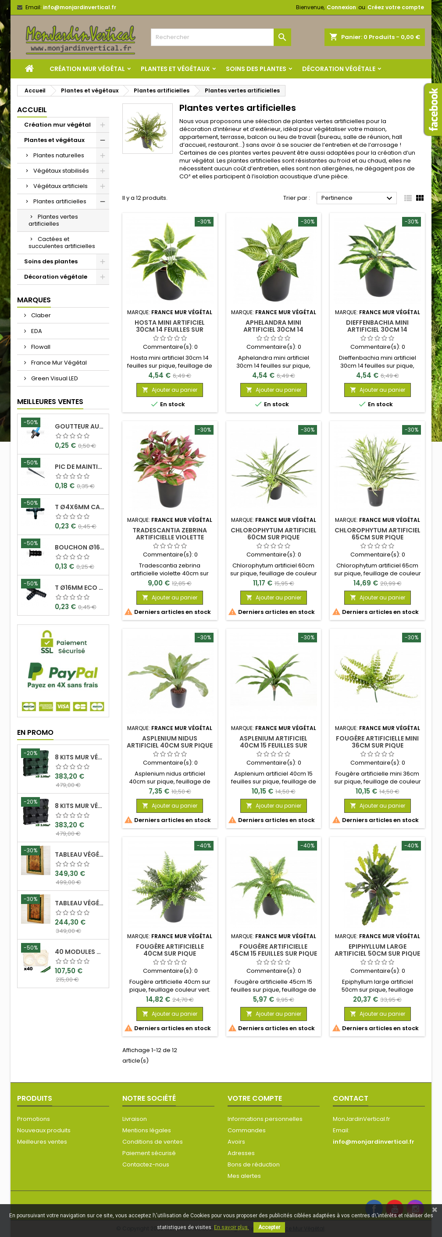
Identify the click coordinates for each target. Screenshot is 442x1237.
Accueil (32, 110)
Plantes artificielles (59, 201)
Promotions (33, 1119)
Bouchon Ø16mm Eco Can (80, 547)
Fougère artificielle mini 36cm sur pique (377, 742)
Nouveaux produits (44, 1130)
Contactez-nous (145, 1164)
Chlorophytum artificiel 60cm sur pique (274, 534)
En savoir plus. (231, 1227)
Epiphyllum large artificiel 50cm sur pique (377, 950)
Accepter (269, 1227)
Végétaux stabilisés (61, 171)
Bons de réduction (254, 1164)
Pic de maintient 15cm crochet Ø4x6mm (80, 466)
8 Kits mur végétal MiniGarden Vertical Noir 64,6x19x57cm (80, 805)
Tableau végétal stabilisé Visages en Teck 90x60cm (80, 854)
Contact (350, 1098)
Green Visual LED (54, 378)
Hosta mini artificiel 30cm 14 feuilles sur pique (170, 329)
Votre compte (255, 1098)
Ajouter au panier (169, 389)
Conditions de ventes (152, 1142)
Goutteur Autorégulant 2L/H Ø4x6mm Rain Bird (80, 426)
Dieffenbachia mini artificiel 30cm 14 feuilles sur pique (377, 329)
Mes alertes (244, 1176)
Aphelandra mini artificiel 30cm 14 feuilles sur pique (273, 329)
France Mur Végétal (58, 362)
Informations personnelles (265, 1119)
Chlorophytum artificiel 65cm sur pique (378, 534)
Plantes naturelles (58, 155)
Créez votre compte (395, 7)
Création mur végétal (87, 68)
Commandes (247, 1130)
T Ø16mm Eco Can (80, 587)
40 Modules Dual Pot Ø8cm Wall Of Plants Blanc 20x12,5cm (80, 951)
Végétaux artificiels (60, 186)
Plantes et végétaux (175, 68)
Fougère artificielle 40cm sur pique (170, 950)
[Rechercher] (221, 37)
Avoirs (236, 1142)
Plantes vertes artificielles (53, 220)
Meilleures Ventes (50, 402)
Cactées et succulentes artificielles (62, 242)
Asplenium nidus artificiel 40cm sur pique (170, 742)
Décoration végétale (338, 68)
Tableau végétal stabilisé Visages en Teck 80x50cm (80, 903)
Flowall (40, 347)
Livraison (134, 1119)
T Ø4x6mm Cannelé (80, 506)
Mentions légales (146, 1130)
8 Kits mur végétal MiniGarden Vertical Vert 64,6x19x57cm (80, 757)
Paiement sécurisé (149, 1153)
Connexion (341, 7)
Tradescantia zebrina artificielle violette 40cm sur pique (169, 537)
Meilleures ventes (42, 1142)
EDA (36, 331)
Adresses (241, 1153)
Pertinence (358, 198)
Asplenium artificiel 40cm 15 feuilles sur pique (273, 745)
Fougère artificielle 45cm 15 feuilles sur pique (273, 950)
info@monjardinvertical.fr (79, 7)
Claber (40, 315)
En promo (35, 732)
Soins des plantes (256, 68)
